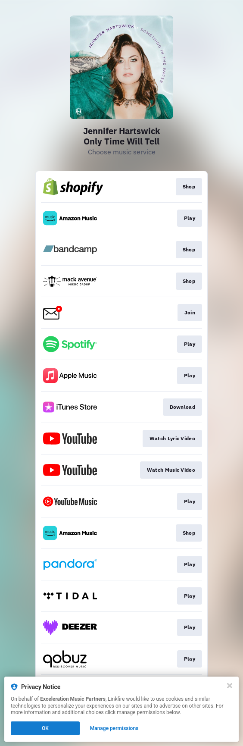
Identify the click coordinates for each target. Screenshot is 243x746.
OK (45, 728)
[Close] (230, 686)
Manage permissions (114, 728)
